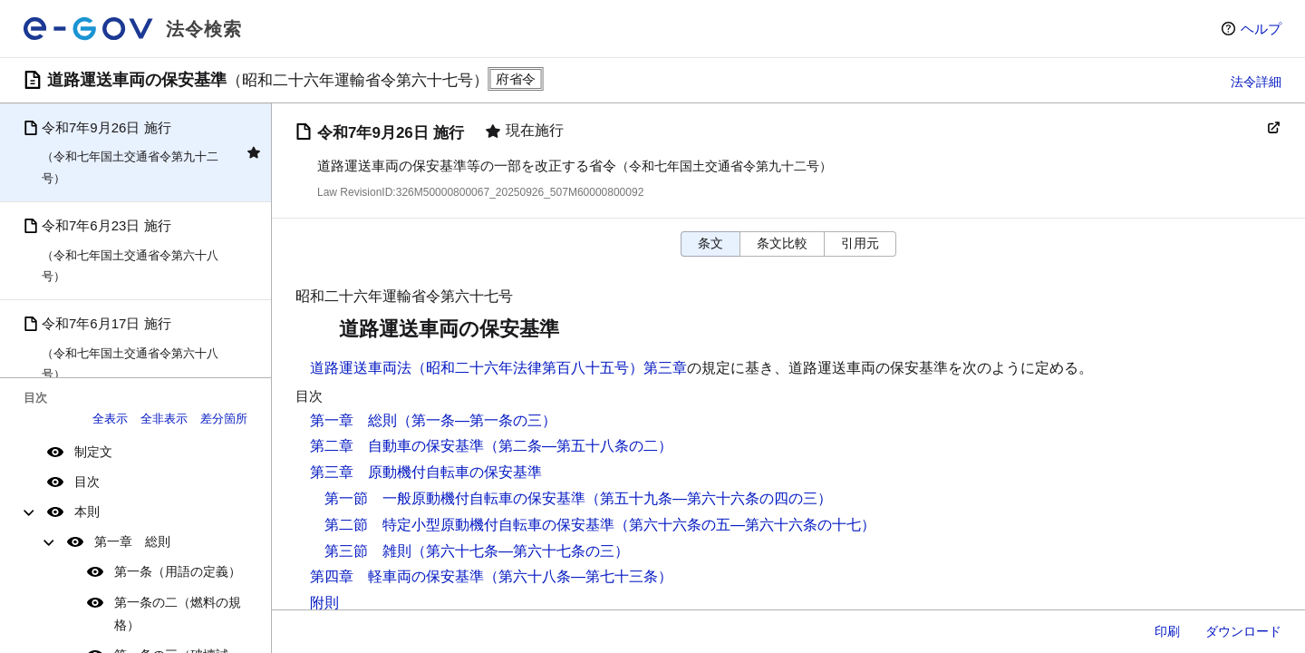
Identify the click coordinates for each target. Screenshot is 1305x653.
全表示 (110, 418)
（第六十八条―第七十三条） (578, 576)
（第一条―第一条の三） (476, 420)
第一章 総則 (132, 541)
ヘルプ (1261, 28)
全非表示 (164, 418)
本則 (87, 511)
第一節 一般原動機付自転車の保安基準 (454, 498)
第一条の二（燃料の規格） (177, 613)
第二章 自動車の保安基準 (397, 445)
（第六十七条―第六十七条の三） (520, 551)
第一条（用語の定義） (177, 571)
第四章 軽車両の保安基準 (397, 576)
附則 (324, 602)
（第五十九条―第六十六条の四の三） (708, 498)
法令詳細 (1256, 81)
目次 (87, 481)
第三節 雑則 (367, 551)
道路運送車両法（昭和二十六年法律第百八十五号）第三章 (498, 367)
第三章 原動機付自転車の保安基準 (426, 472)
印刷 (1167, 631)
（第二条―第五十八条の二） (578, 445)
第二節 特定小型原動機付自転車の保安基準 (469, 524)
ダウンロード (1243, 631)
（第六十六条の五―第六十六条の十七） (744, 524)
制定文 (93, 451)
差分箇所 (223, 418)
